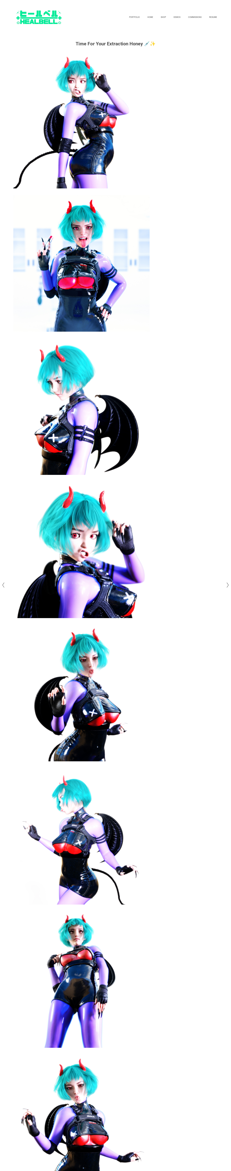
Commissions (195, 17)
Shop (163, 17)
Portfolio (134, 17)
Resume (213, 17)
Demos (177, 17)
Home (150, 17)
